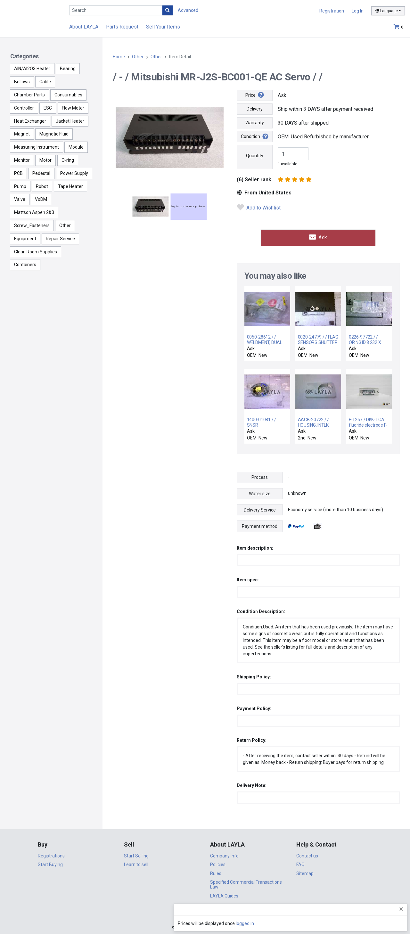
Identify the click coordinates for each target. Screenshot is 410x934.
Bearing (68, 68)
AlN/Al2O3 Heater (32, 68)
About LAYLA (83, 27)
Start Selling (136, 854)
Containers (25, 264)
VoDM (41, 199)
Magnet (22, 133)
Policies (218, 863)
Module (76, 147)
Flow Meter (73, 108)
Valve (19, 199)
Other (65, 225)
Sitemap (305, 872)
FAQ (300, 863)
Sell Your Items (163, 27)
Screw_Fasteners (32, 225)
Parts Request (122, 27)
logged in (366, 923)
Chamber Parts (29, 94)
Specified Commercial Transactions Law (246, 884)
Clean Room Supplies (35, 251)
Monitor (22, 160)
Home (119, 56)
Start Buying (50, 863)
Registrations (51, 854)
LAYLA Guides (224, 894)
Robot (42, 186)
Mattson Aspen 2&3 (34, 212)
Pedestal (41, 173)
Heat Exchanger (30, 121)
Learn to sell (136, 863)
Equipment (25, 238)
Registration (331, 10)
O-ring (68, 160)
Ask (318, 237)
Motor (45, 160)
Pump (20, 186)
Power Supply (74, 173)
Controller (24, 108)
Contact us (307, 854)
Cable (45, 81)
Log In (358, 10)
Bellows (22, 81)
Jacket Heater (70, 121)
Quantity (254, 155)
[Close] (401, 909)
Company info (224, 854)
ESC (48, 108)
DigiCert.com (205, 913)
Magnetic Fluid (54, 133)
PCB (18, 173)
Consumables (68, 94)
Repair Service (60, 238)
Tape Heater (70, 186)
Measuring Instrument (36, 147)
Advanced (188, 10)
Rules (215, 872)
